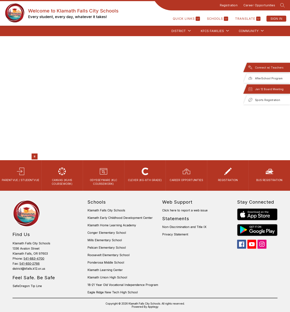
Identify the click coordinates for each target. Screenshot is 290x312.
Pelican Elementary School (106, 247)
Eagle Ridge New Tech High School (112, 292)
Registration (228, 5)
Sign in (276, 18)
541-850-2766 (29, 263)
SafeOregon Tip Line (27, 286)
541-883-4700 (34, 258)
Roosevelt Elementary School (108, 255)
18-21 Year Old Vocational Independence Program (122, 285)
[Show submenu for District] (178, 31)
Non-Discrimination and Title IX (184, 227)
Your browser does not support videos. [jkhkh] (145, 98)
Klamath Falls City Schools (106, 210)
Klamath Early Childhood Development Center (120, 218)
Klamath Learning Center (105, 270)
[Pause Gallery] (35, 156)
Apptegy (153, 306)
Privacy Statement (175, 234)
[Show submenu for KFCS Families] (212, 31)
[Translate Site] (247, 18)
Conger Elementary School (106, 233)
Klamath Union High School (107, 277)
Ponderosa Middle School (105, 262)
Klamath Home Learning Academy (111, 225)
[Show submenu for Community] (249, 31)
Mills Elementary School (104, 240)
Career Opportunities (259, 5)
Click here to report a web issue (185, 210)
